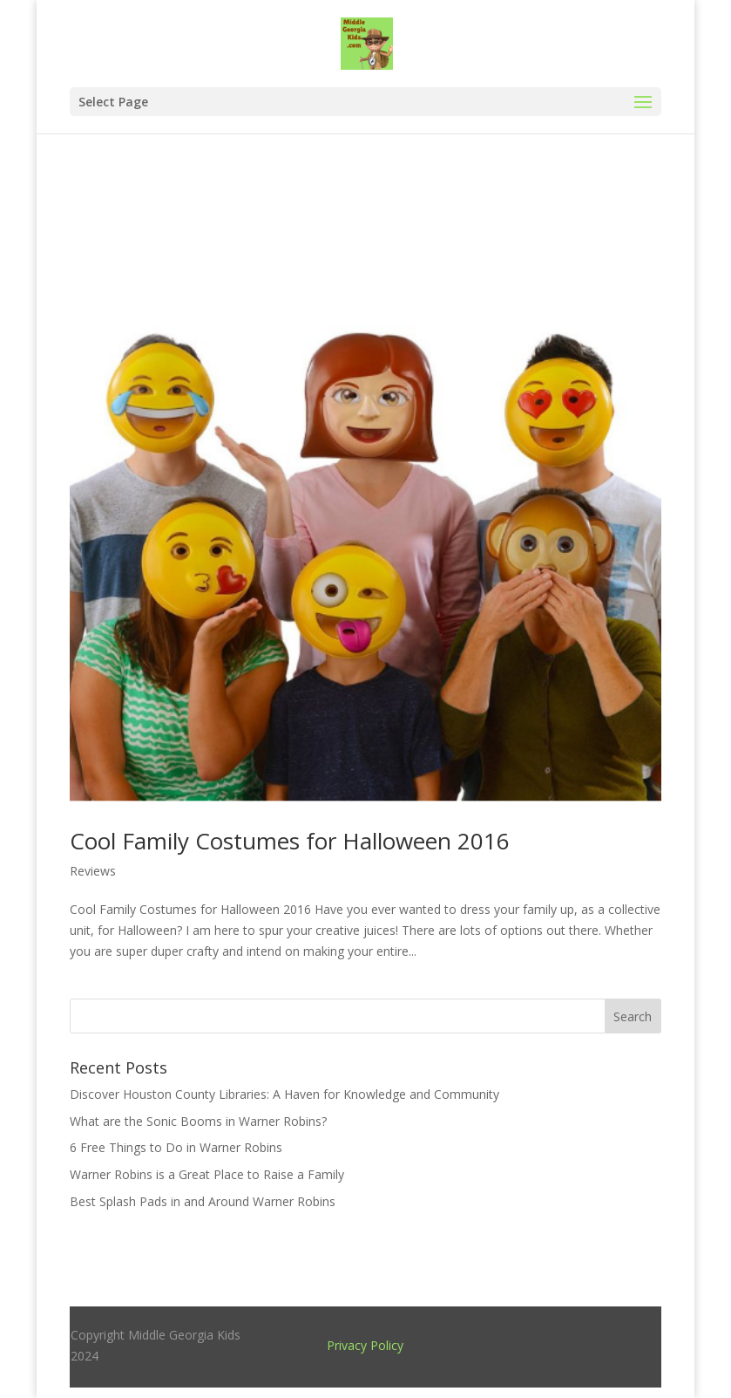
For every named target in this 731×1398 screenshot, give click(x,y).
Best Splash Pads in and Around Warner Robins (202, 1201)
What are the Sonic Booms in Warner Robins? (198, 1121)
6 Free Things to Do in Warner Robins (176, 1147)
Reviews (93, 871)
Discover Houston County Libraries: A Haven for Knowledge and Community (284, 1094)
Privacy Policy (365, 1345)
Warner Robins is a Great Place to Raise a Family (207, 1174)
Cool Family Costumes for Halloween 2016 (290, 840)
